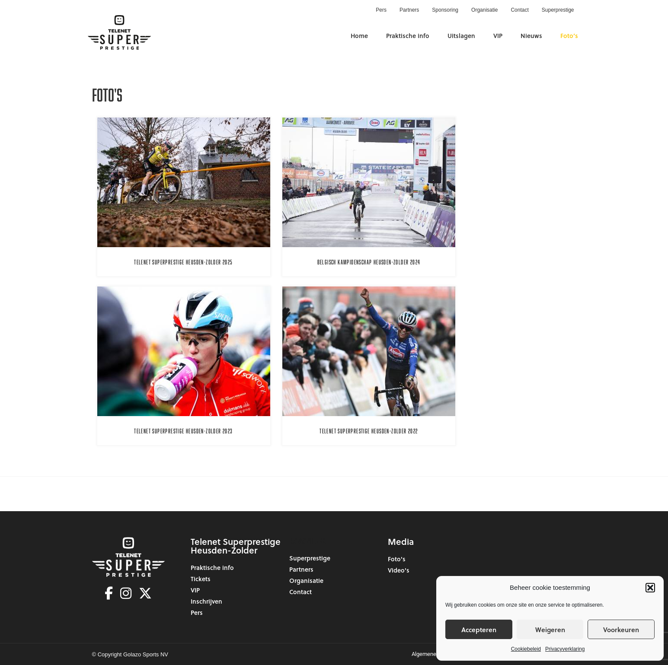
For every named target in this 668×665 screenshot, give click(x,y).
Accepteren (478, 629)
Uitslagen (461, 35)
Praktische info (407, 35)
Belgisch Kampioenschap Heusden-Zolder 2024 (369, 262)
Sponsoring (445, 10)
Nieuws (531, 35)
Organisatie (484, 10)
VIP (497, 35)
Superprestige (558, 10)
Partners (409, 10)
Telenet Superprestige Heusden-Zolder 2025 (183, 262)
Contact (519, 10)
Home (359, 35)
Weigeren (550, 629)
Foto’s (569, 35)
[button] (650, 587)
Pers (381, 10)
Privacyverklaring (565, 649)
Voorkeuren (621, 629)
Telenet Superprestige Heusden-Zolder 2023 (183, 431)
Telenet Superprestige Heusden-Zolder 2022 (369, 431)
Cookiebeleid (526, 649)
